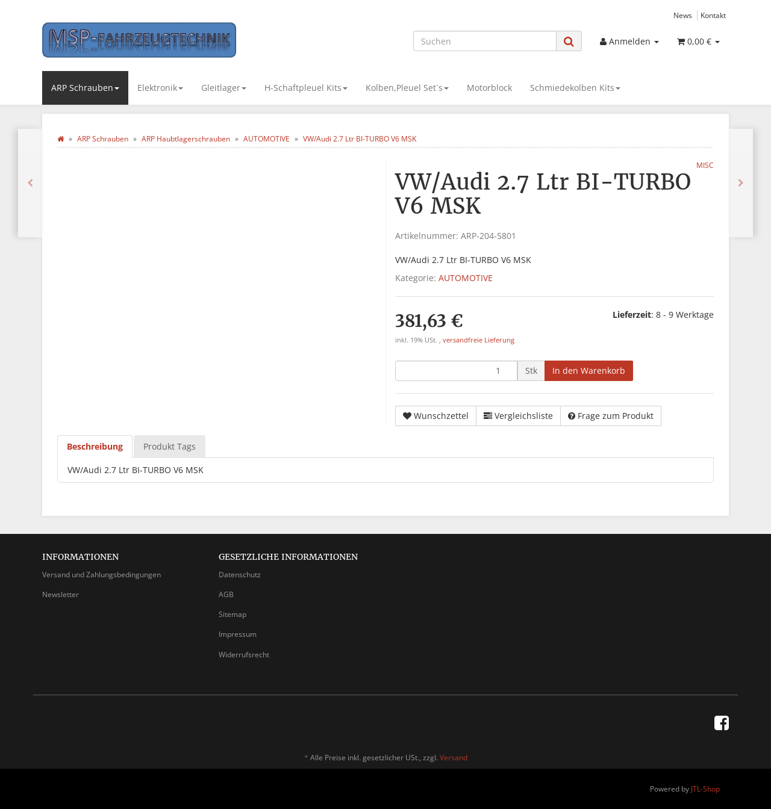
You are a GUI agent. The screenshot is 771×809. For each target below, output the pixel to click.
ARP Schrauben (85, 87)
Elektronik (160, 87)
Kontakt (713, 15)
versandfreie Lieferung (478, 340)
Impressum (238, 634)
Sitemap (232, 614)
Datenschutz (240, 574)
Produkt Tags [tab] (169, 446)
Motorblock (489, 87)
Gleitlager (223, 87)
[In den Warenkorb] (589, 371)
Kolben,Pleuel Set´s (407, 87)
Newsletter (60, 594)
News (682, 15)
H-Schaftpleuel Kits (306, 87)
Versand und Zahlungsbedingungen (101, 574)
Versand (453, 757)
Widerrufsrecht (244, 654)
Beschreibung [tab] (95, 446)
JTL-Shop (705, 789)
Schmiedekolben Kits (575, 87)
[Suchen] (485, 41)
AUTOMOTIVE (466, 278)
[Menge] (456, 371)
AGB (226, 594)
